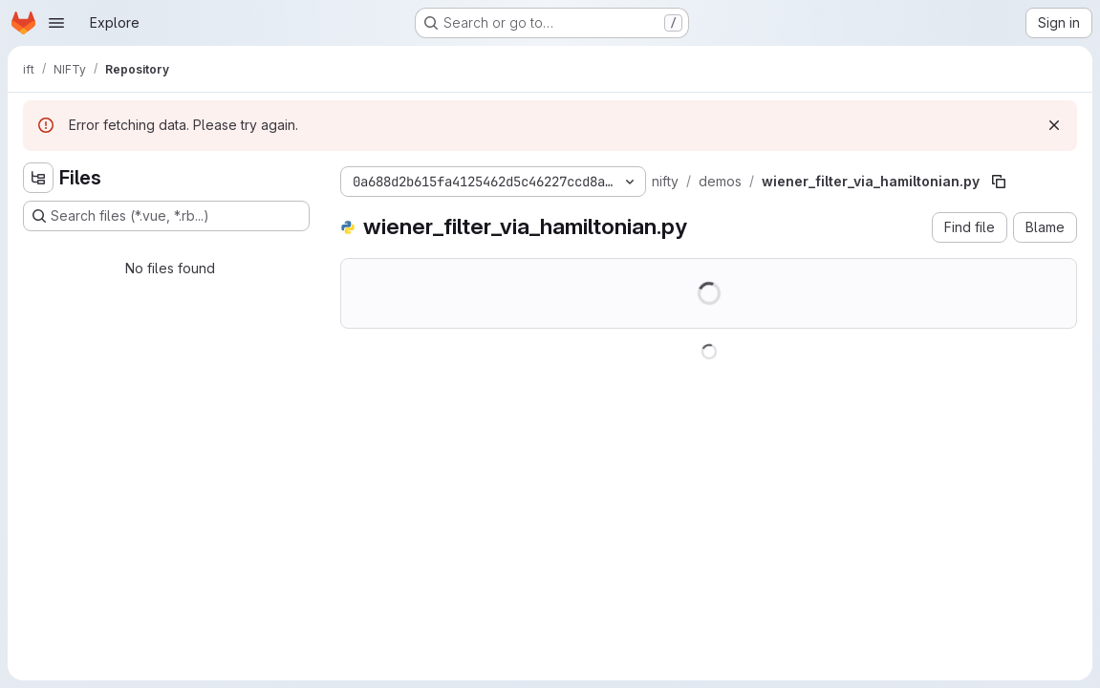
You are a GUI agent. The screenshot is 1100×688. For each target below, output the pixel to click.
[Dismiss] (1054, 125)
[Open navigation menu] (56, 23)
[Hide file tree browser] (38, 177)
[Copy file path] (998, 181)
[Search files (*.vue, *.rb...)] (166, 216)
